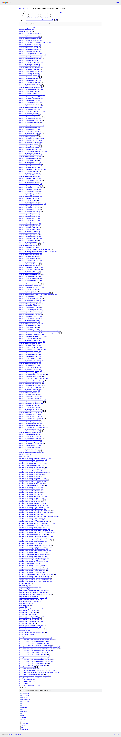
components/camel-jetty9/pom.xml (29, 209)
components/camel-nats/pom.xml (28, 282)
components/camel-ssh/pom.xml (28, 393)
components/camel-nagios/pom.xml (29, 280)
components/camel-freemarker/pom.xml (30, 126)
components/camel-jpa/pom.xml (28, 226)
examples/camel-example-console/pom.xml (31, 478)
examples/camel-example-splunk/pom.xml (30, 543)
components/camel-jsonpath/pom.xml (29, 229)
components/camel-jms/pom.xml (28, 218)
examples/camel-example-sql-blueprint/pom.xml (32, 561)
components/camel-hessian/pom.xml (29, 164)
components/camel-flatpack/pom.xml (29, 122)
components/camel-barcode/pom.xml (29, 51)
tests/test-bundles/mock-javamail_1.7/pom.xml (32, 632)
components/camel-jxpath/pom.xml (29, 235)
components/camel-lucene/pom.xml (29, 254)
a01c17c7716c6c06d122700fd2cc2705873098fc (39, 20)
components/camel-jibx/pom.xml (28, 213)
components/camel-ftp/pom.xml (28, 127)
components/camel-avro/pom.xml (28, 46)
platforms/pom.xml (24, 605)
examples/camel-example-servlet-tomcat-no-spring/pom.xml (35, 532)
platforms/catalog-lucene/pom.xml (28, 587)
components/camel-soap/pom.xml (28, 363)
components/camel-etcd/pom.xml (28, 115)
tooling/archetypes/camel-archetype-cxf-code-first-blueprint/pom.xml (38, 647)
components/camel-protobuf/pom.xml (29, 311)
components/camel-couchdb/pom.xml (29, 89)
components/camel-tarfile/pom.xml (29, 409)
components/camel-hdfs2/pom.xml (28, 162)
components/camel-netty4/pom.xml (29, 289)
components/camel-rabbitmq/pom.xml (29, 318)
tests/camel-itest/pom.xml (26, 623)
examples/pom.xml (24, 583)
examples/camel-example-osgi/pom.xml (30, 520)
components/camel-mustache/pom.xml (30, 274)
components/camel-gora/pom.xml (28, 144)
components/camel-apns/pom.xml (28, 38)
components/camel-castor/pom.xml (29, 73)
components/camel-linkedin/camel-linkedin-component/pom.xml (36, 251)
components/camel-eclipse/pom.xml (29, 107)
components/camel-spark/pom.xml (28, 369)
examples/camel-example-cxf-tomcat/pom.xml (32, 485)
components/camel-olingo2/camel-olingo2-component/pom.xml (36, 294)
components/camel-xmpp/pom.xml (28, 445)
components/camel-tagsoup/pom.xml (29, 407)
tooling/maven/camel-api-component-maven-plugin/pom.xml (36, 670)
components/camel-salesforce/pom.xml (30, 334)
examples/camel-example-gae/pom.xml (30, 492)
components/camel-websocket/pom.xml (30, 436)
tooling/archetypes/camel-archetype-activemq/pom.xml (34, 638)
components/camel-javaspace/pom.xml (30, 191)
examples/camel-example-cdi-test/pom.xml (31, 474)
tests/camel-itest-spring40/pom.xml (29, 619)
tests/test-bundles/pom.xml (26, 634)
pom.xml (21, 607)
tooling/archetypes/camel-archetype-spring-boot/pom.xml (35, 659)
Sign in (117, 2)
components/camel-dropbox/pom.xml (29, 106)
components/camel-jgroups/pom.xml (29, 211)
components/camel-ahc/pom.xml (28, 35)
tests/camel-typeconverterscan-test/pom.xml (31, 629)
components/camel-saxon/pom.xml (29, 338)
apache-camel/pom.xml (25, 28)
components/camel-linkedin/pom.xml (29, 253)
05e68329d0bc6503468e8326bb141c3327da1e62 (39, 18)
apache (22, 8)
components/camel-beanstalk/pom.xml (30, 58)
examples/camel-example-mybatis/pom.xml (31, 509)
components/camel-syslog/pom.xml (29, 405)
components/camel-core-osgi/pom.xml (30, 86)
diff (56, 20)
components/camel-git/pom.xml (28, 135)
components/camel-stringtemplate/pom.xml (31, 400)
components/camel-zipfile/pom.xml (29, 451)
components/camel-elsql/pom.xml (28, 113)
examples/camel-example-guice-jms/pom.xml (31, 496)
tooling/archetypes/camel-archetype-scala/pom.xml (33, 656)
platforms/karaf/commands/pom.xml (29, 599)
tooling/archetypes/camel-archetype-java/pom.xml (33, 654)
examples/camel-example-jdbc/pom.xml (30, 498)
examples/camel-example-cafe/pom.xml (30, 465)
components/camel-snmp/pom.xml (28, 362)
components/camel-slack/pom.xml (28, 356)
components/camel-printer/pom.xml (29, 309)
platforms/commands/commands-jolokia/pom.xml (33, 592)
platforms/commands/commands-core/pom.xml (32, 590)
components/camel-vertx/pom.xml (28, 432)
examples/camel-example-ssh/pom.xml (30, 567)
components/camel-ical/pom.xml (28, 176)
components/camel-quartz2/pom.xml (29, 314)
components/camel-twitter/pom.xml (29, 423)
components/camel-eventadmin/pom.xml (30, 117)
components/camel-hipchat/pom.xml (29, 166)
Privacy (15, 734)
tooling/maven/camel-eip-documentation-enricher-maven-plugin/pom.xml (39, 672)
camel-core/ (24, 697)
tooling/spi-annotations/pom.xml (28, 685)
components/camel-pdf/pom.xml (28, 305)
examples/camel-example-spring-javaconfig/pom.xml (33, 550)
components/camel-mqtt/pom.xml (28, 271)
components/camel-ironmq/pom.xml (29, 184)
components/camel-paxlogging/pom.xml (30, 304)
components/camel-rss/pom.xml (28, 325)
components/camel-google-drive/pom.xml (30, 140)
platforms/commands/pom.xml (27, 596)
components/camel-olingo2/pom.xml (29, 296)
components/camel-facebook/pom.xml (30, 120)
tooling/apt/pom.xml (24, 636)
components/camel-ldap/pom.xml (28, 245)
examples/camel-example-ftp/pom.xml (29, 491)
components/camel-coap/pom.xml (28, 80)
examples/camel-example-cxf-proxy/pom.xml (31, 483)
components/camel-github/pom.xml (29, 137)
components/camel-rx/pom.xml (27, 329)
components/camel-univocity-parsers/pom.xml (32, 427)
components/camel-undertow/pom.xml (30, 425)
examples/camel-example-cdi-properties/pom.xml (32, 471)
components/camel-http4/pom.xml (28, 173)
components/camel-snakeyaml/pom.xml (30, 360)
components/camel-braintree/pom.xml (29, 68)
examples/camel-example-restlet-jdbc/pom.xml (32, 527)
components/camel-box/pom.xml (28, 66)
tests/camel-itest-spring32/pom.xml (29, 618)
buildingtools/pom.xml (25, 29)
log (61, 12)
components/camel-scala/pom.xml (28, 340)
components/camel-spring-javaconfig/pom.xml (32, 380)
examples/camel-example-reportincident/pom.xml (32, 525)
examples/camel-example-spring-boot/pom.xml (32, 549)
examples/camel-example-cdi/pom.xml (29, 476)
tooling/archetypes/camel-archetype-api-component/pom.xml (36, 639)
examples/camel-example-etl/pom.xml (29, 489)
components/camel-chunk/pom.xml (29, 77)
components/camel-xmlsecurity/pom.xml (30, 443)
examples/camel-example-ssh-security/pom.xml (32, 565)
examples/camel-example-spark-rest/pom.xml (31, 541)
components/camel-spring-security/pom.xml (31, 385)
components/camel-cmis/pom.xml (28, 78)
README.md (24, 729)
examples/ (24, 707)
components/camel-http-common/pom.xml (31, 169)
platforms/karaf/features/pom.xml (28, 601)
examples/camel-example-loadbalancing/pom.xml (32, 503)
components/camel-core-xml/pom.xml (29, 87)
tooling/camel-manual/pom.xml (27, 669)
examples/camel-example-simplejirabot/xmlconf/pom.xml (35, 540)
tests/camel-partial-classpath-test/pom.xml (31, 625)
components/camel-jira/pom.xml (28, 216)
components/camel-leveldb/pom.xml (29, 247)
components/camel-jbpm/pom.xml (28, 195)
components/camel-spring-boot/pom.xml (30, 376)
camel (28, 8)
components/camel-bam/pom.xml (28, 49)
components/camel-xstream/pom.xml (29, 447)
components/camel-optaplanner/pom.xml (30, 300)
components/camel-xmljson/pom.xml (29, 440)
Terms (19, 734)
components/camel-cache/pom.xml (29, 69)
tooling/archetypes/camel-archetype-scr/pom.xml (32, 658)
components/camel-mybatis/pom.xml (29, 278)
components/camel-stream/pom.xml (29, 398)
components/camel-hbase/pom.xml (29, 158)
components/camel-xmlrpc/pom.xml (29, 442)
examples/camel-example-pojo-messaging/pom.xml (33, 521)
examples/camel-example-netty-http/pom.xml (31, 514)
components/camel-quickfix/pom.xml (29, 316)
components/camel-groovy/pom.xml (29, 147)
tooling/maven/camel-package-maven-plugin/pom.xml (34, 676)
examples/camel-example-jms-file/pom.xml (31, 500)
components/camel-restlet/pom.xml (29, 320)
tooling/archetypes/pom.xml (27, 667)
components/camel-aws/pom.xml (28, 48)
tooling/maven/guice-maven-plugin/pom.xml (31, 678)
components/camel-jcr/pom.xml (28, 200)
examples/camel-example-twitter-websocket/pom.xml (34, 576)
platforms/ (24, 711)
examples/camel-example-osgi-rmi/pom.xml (31, 518)
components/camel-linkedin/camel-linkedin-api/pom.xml (34, 249)
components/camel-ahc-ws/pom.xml (29, 33)
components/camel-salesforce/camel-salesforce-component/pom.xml (38, 331)
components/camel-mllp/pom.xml (28, 265)
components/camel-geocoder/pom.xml (30, 133)
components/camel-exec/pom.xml (28, 118)
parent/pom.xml (23, 585)
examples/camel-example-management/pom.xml (32, 507)
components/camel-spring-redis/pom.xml (30, 383)
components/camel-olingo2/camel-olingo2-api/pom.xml (34, 293)
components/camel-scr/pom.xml (28, 343)
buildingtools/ (25, 695)
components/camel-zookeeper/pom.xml (30, 452)
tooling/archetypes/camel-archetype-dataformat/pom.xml (35, 650)
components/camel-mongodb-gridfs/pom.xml (31, 267)
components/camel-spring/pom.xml (29, 389)
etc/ (22, 705)
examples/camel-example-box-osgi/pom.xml (31, 463)
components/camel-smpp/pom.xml (28, 358)
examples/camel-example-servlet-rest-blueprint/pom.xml (34, 530)
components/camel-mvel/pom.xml (28, 276)
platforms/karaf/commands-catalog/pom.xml (31, 598)
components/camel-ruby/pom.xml (28, 327)
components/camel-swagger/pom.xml (29, 403)
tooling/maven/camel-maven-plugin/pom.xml (31, 674)
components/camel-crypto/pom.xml (29, 91)
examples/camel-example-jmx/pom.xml (30, 501)
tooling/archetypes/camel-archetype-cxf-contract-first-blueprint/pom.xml (39, 649)
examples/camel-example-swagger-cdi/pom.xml (32, 569)
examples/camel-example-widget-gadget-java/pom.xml (34, 580)
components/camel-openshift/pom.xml (30, 298)
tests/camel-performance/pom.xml (28, 627)
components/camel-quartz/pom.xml (29, 313)
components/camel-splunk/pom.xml (29, 371)
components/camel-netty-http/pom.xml (30, 284)
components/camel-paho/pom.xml (28, 302)
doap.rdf (23, 719)
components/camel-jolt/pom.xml (28, 222)
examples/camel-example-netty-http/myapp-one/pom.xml (35, 511)
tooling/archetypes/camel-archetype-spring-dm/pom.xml (34, 661)
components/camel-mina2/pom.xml (29, 264)
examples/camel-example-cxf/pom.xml (29, 487)
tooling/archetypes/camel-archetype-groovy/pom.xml (33, 652)
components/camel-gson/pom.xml (28, 149)
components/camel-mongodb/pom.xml (30, 269)
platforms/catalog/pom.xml (26, 589)
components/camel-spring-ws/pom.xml (30, 387)
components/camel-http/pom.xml (28, 171)
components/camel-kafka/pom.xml (28, 236)
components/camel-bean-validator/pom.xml (31, 55)
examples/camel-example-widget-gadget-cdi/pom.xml (34, 578)
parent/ (23, 709)
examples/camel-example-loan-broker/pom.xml (32, 505)
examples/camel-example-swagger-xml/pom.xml (32, 570)
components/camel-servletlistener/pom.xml (31, 349)
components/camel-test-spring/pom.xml (30, 414)
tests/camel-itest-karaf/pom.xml (28, 612)
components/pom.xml (25, 454)
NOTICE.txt (24, 725)
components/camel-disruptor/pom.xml (29, 98)
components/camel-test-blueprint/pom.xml (31, 411)
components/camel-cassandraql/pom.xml (30, 71)
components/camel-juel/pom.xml (28, 233)
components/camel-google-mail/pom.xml (30, 142)
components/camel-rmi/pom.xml (28, 322)
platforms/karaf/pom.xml (26, 603)
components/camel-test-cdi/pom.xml (29, 412)
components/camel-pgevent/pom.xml (29, 307)
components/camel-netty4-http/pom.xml (30, 287)
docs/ (22, 703)
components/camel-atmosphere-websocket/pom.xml (33, 42)
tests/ (23, 713)
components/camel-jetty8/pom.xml (29, 207)
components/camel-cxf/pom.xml (28, 97)
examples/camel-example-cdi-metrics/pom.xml (32, 467)
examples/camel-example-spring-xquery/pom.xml (32, 558)
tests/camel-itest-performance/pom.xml (30, 616)
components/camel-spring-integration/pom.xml (32, 378)
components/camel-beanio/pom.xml (29, 57)
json (118, 734)
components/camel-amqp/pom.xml (29, 37)
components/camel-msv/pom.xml (28, 273)
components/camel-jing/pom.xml (28, 215)
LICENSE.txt (24, 723)
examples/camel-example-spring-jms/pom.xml (32, 552)
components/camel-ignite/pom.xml (28, 178)
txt (114, 734)
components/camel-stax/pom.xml (28, 394)
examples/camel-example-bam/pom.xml (30, 462)
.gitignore (23, 717)
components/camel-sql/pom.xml (28, 391)
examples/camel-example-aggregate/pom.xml (31, 460)
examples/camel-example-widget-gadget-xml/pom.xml (34, 581)
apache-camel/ (25, 693)
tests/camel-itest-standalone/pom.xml (29, 621)
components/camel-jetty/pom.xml (28, 206)
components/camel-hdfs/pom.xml (28, 160)
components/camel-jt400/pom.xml (28, 231)
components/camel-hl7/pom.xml (28, 167)
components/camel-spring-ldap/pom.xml (30, 382)
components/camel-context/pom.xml (29, 84)
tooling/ (23, 715)
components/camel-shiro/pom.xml (28, 351)
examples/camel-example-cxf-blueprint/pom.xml (32, 480)
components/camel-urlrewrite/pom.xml (30, 429)
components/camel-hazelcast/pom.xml (30, 156)
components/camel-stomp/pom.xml (29, 396)
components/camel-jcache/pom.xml (29, 196)
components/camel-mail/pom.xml (28, 258)
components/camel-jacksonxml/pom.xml (30, 187)
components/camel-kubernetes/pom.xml (30, 242)
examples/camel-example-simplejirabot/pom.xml (32, 538)
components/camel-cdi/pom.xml (28, 75)
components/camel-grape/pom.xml (29, 146)
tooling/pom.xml (23, 683)
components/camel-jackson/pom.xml (29, 186)
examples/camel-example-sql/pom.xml (29, 563)
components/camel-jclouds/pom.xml (29, 198)
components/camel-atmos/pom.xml (29, 40)
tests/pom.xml (23, 630)
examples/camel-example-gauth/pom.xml (30, 494)
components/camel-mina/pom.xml (28, 262)
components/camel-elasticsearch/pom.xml (31, 111)
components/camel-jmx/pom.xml (28, 220)
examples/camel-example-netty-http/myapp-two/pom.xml (35, 512)
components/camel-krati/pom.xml (28, 240)
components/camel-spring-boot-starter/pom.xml (32, 374)
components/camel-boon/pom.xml (28, 64)
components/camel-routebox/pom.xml (29, 324)
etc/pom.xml (22, 456)
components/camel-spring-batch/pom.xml (30, 373)
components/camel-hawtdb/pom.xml (29, 155)
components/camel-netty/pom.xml (28, 285)
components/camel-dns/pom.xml (28, 100)
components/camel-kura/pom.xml (28, 244)
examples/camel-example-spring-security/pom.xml (33, 554)
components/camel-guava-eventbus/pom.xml (31, 151)
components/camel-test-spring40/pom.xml (31, 418)
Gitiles (10, 734)
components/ (25, 701)
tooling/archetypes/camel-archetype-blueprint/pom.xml (34, 641)
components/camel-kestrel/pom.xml (29, 238)
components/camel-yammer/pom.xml (29, 449)
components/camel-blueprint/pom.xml (29, 62)
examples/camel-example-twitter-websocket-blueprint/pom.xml (36, 574)
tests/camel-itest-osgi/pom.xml (27, 614)
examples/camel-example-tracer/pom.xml (30, 572)
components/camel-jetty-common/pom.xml (31, 204)
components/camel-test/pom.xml (28, 420)
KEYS (22, 721)
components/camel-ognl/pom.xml (28, 291)
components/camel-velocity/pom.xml (29, 431)
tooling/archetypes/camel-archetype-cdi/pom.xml (32, 643)
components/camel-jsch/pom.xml (28, 227)
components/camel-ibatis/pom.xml (28, 175)
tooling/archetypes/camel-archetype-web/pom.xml (33, 665)
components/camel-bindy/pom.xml (28, 60)
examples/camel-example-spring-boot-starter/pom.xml (34, 547)
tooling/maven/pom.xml (25, 679)
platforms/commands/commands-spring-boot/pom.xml (34, 594)
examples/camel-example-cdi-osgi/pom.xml (31, 469)
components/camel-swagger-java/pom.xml (31, 402)
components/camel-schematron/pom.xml (30, 342)
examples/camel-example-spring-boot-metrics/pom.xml (34, 545)
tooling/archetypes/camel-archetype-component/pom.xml (35, 645)
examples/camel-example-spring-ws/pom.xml (31, 556)
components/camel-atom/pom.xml (28, 44)
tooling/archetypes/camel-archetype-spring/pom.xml (33, 663)
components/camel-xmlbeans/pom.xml (30, 438)
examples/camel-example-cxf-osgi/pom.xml (31, 482)
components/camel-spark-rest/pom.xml (30, 367)
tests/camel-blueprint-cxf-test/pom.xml (30, 609)
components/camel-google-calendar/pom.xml (31, 138)
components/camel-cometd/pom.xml (29, 82)
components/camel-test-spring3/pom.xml (30, 416)
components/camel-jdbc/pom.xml (28, 202)
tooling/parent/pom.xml (25, 681)
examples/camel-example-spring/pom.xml (30, 560)
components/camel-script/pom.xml (28, 345)
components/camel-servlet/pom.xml (29, 347)
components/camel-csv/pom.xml (28, 93)
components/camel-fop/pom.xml (28, 124)
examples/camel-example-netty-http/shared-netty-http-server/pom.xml (38, 516)
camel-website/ (25, 699)
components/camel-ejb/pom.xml (28, 109)
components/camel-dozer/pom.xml (29, 104)
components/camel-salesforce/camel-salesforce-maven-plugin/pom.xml (39, 333)
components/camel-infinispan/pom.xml (30, 180)
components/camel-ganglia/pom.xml (29, 131)
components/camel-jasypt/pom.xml (29, 189)
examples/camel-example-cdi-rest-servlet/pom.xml (33, 472)
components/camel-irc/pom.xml (28, 182)
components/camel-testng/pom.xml (29, 422)
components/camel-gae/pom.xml (28, 129)
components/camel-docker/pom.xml (29, 102)
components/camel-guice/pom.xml (28, 153)
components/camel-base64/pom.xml (29, 53)
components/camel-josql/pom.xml (28, 224)
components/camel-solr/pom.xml (28, 365)
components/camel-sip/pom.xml (28, 353)
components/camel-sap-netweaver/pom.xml (31, 336)
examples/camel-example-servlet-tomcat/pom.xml (33, 534)
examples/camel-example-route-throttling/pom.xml (33, 529)
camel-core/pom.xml (25, 31)
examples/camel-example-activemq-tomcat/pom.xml (33, 458)
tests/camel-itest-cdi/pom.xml (27, 610)
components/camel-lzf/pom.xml (28, 256)
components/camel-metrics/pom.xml (29, 260)
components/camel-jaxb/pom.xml (28, 193)
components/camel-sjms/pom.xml (28, 354)
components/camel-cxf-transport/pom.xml (31, 95)
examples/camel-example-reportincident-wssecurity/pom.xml (36, 523)
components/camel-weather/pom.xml (29, 434)
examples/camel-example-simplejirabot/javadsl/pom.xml (34, 536)
